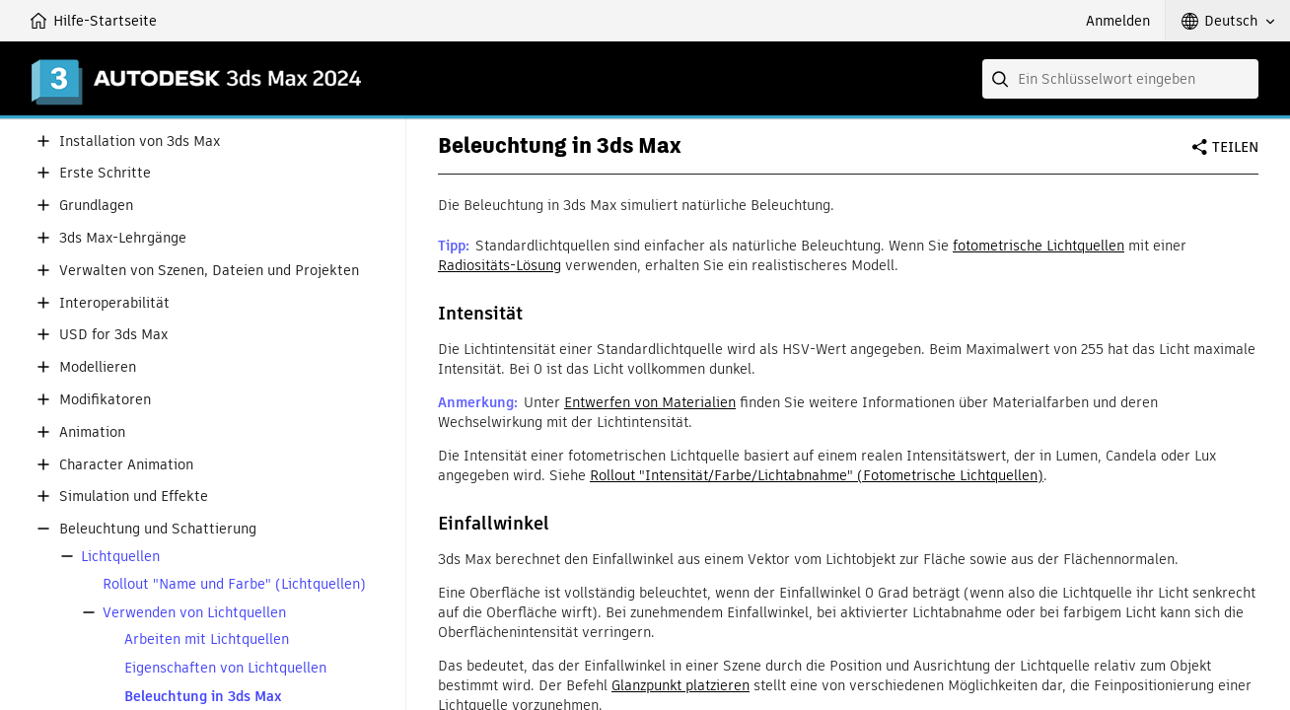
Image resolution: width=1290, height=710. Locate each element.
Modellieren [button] (97, 367)
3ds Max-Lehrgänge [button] (122, 238)
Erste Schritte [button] (105, 173)
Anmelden (1118, 21)
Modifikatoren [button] (105, 399)
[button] (1228, 20)
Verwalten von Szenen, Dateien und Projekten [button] (209, 270)
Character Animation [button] (126, 465)
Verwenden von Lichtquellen (194, 612)
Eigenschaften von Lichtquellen (225, 668)
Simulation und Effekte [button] (133, 496)
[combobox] (1120, 79)
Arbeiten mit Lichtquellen (206, 639)
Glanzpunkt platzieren (680, 685)
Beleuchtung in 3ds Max (203, 696)
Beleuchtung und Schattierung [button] (157, 529)
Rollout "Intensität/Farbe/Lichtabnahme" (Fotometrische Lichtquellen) (816, 475)
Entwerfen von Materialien (650, 402)
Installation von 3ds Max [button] (139, 141)
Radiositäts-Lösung (499, 265)
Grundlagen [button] (96, 205)
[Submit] (1002, 79)
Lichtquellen (120, 556)
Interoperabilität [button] (114, 303)
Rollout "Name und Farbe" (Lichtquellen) (234, 584)
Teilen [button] (1235, 147)
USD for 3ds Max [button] (113, 334)
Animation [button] (92, 432)
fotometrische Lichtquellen (1038, 245)
